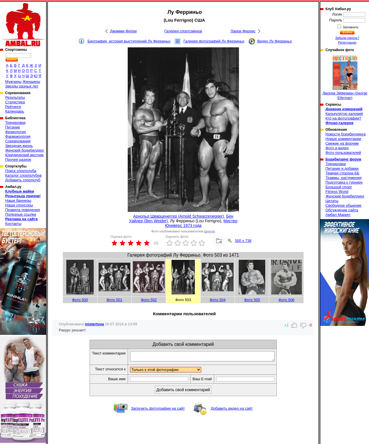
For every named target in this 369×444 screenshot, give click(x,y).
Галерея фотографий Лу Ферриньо (213, 41)
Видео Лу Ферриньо (274, 41)
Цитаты (331, 201)
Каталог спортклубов (23, 175)
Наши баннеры (18, 200)
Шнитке (209, 231)
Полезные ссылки (20, 214)
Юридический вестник (24, 155)
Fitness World (336, 191)
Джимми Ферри (123, 31)
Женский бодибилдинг (24, 150)
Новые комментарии (343, 139)
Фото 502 (149, 300)
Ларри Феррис (243, 31)
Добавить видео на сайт (232, 410)
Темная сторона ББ (342, 173)
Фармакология (17, 136)
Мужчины (13, 81)
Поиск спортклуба (20, 171)
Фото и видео (337, 148)
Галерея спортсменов (183, 31)
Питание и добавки (342, 168)
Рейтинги (13, 107)
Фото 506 (286, 300)
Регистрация (347, 42)
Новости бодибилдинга (345, 134)
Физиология (15, 132)
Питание (12, 127)
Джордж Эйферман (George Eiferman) (345, 77)
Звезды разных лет (21, 86)
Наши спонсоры (19, 205)
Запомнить (350, 27)
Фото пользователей (343, 152)
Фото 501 (114, 300)
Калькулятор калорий (344, 113)
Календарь (14, 111)
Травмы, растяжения (343, 178)
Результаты (15, 97)
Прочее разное (18, 159)
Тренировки (15, 122)
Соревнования (18, 141)
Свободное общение (343, 205)
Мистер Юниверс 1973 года (201, 223)
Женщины (31, 81)
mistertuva (94, 324)
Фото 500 (80, 300)
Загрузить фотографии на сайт (158, 410)
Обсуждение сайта (341, 210)
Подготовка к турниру (344, 182)
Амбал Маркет (338, 214)
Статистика (15, 102)
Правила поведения (22, 210)
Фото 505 (252, 300)
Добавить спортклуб (22, 180)
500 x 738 (243, 240)
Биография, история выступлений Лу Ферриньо (128, 41)
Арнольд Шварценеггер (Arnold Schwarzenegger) (178, 216)
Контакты (13, 223)
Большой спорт (338, 187)
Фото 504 (217, 300)
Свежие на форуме (342, 143)
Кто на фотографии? (343, 118)
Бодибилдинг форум (343, 159)
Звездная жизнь (19, 145)
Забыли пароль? (347, 38)
